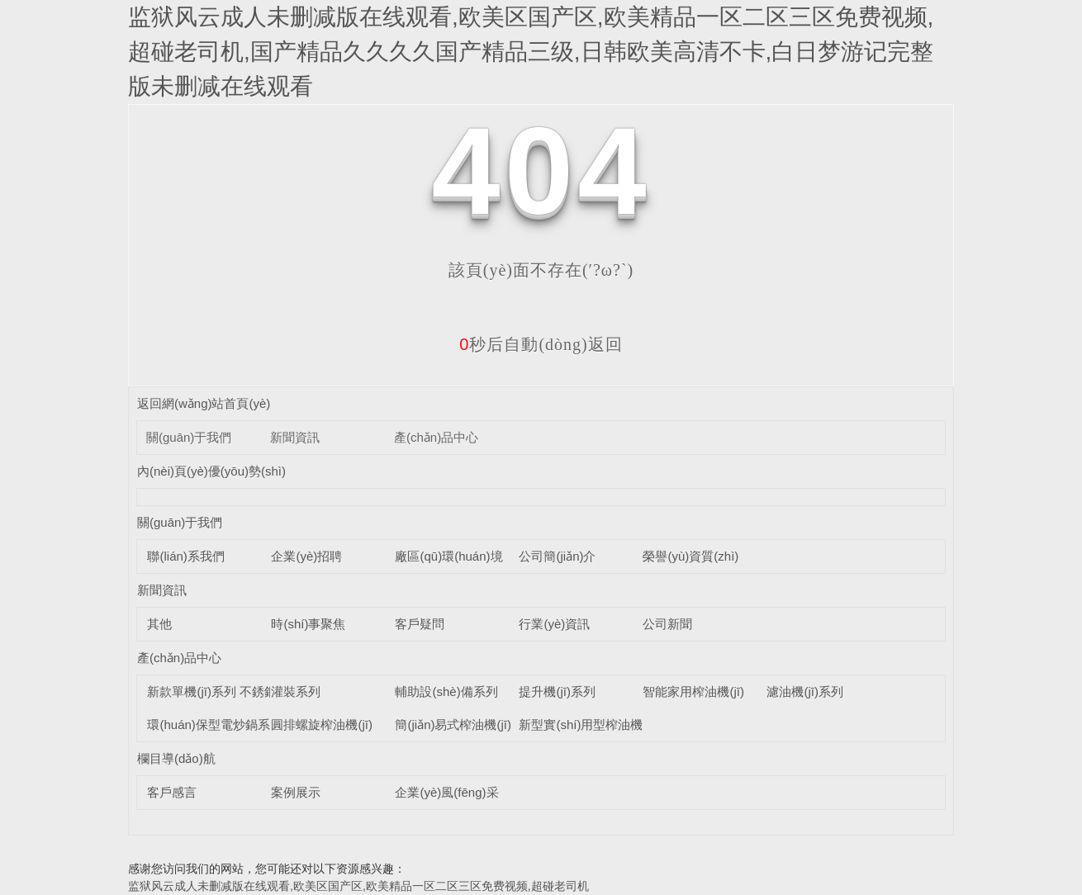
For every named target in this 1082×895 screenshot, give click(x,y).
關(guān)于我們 (188, 437)
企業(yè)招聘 (306, 556)
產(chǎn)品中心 (436, 437)
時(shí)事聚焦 (308, 624)
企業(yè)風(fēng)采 (446, 792)
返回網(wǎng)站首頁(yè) (203, 403)
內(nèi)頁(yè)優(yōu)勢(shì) (211, 471)
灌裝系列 (295, 691)
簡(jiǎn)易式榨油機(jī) (453, 724)
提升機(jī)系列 (557, 691)
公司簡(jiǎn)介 (557, 556)
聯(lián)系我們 (185, 556)
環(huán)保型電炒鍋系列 (214, 724)
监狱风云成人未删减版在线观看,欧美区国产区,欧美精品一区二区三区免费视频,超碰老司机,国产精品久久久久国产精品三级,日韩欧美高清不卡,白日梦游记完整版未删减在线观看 (530, 51)
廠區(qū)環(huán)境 (448, 556)
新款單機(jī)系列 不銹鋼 (212, 691)
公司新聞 (667, 624)
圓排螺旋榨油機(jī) (322, 724)
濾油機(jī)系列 (804, 691)
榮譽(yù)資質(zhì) (690, 556)
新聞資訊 (295, 437)
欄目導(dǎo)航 (176, 758)
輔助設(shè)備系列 (446, 691)
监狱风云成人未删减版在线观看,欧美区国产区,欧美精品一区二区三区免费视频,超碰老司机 (358, 886)
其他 (159, 624)
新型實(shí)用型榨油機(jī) (588, 724)
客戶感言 (172, 792)
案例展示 (295, 792)
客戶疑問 (419, 624)
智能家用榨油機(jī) (693, 691)
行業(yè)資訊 (554, 624)
